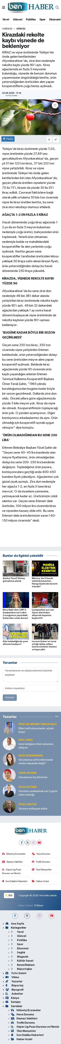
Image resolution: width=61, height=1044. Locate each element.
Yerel (5, 19)
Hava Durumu (41, 854)
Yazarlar (14, 981)
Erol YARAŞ (25, 740)
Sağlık (18, 952)
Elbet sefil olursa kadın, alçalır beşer (36, 730)
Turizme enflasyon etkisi (32, 808)
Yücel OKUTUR (27, 804)
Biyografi (14, 989)
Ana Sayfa (15, 923)
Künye (12, 998)
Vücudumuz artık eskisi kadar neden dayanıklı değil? (35, 761)
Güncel (17, 19)
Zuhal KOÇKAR (27, 773)
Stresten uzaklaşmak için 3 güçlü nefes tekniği (37, 793)
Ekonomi (55, 19)
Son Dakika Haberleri (15, 881)
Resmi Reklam (23, 965)
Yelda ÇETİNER (27, 787)
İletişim (13, 1002)
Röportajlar (21, 969)
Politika (31, 19)
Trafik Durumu (41, 862)
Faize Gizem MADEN (30, 755)
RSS (8, 895)
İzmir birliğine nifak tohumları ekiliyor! (35, 746)
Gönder (10, 697)
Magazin (19, 956)
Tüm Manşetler (42, 869)
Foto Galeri (16, 973)
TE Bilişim (38, 905)
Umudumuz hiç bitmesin (32, 777)
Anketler (14, 993)
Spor (42, 19)
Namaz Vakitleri (12, 862)
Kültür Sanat (22, 960)
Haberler (7, 29)
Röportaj (14, 985)
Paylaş (8, 139)
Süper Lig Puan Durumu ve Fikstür (11, 871)
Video (12, 977)
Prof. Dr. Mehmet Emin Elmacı (37, 724)
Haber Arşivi (40, 881)
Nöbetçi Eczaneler (14, 854)
